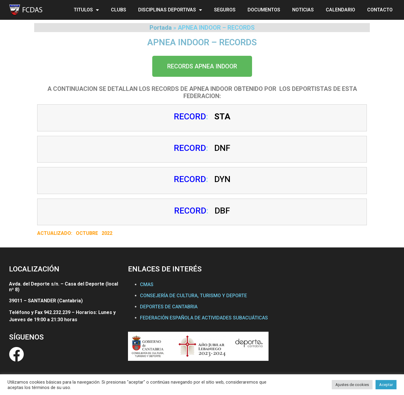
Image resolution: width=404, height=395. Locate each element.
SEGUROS (225, 10)
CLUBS (118, 10)
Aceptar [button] (386, 384)
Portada (161, 27)
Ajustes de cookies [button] (352, 384)
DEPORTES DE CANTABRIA (169, 307)
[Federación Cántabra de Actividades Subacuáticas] (334, 319)
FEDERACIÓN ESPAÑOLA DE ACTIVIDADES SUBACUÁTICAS (204, 318)
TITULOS (86, 9)
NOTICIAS (303, 10)
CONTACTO (380, 10)
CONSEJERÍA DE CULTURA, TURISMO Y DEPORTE (193, 295)
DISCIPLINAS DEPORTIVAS (170, 9)
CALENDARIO (340, 10)
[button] (202, 66)
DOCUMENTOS (264, 10)
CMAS (146, 284)
